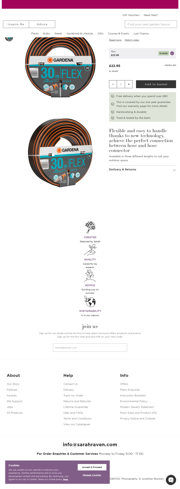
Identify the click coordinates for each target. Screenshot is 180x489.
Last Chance (141, 33)
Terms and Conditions (77, 418)
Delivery (68, 389)
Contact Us (70, 384)
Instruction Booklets (133, 395)
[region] (57, 472)
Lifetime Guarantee (75, 407)
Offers (124, 384)
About (13, 375)
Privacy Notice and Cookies (137, 418)
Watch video (132, 40)
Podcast (12, 389)
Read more (115, 40)
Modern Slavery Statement (137, 407)
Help (68, 375)
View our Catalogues (76, 424)
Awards (12, 395)
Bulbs (46, 33)
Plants (35, 33)
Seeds (58, 33)
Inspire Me (16, 24)
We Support (14, 401)
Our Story (13, 384)
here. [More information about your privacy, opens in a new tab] (65, 479)
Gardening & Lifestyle (80, 33)
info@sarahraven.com (90, 444)
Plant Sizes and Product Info (138, 412)
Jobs (10, 407)
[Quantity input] (121, 84)
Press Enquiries (130, 389)
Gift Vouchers (131, 15)
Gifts (100, 33)
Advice (42, 24)
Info (124, 375)
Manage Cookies (92, 475)
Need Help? (151, 15)
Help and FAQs (73, 412)
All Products (15, 412)
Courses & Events (118, 33)
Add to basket (156, 84)
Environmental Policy (133, 401)
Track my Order (73, 395)
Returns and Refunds (77, 401)
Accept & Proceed (92, 467)
